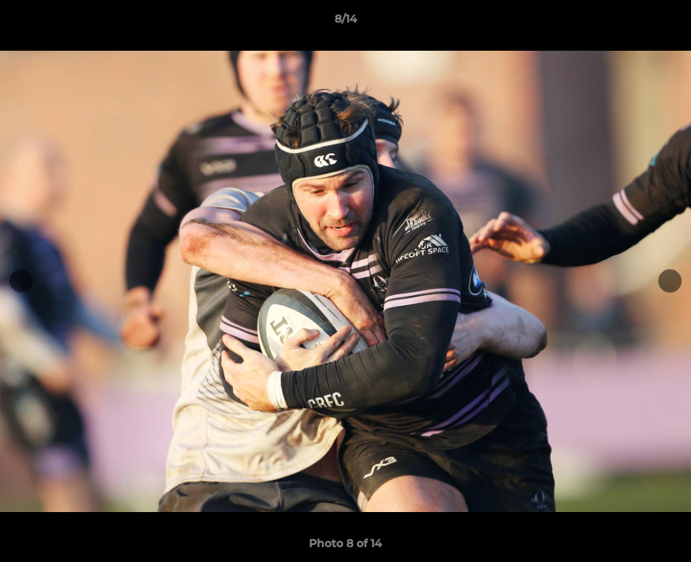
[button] (663, 23)
